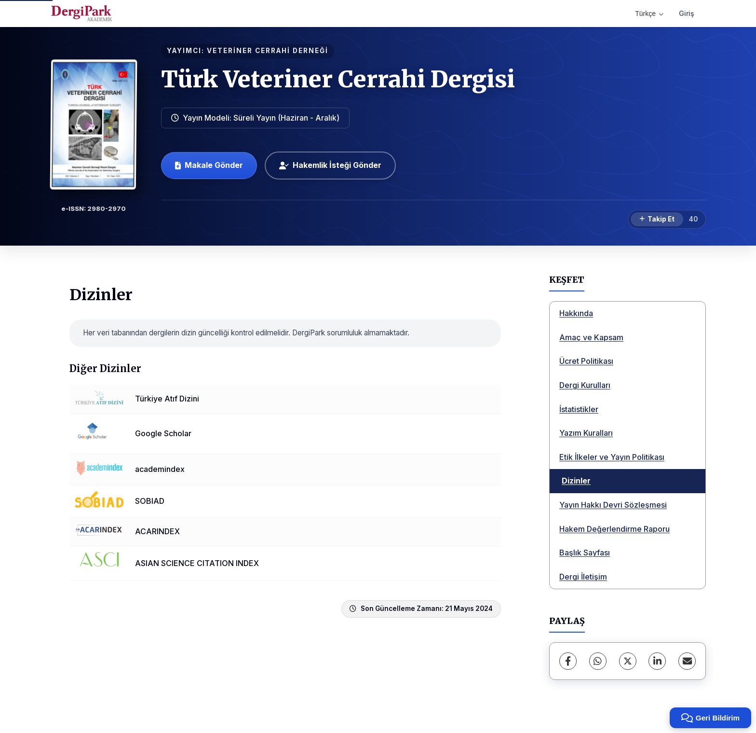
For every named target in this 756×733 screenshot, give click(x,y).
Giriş (686, 13)
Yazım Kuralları (586, 433)
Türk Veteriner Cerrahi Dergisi (338, 79)
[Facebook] (568, 661)
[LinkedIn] (657, 661)
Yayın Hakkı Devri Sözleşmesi (613, 505)
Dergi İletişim (583, 576)
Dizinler (576, 480)
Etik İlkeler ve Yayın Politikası (611, 457)
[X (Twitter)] (627, 661)
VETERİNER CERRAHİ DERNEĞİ (267, 51)
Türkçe (649, 13)
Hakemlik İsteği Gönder (330, 165)
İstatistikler (578, 409)
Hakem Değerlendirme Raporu (614, 529)
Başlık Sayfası (584, 552)
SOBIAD (149, 501)
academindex (160, 469)
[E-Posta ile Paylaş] (687, 661)
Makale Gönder (209, 165)
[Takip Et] (657, 219)
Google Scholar (163, 433)
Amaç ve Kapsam (591, 337)
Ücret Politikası (586, 361)
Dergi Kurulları (584, 385)
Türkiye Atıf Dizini (167, 398)
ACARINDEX (157, 531)
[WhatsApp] (598, 661)
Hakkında (576, 313)
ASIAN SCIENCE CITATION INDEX (197, 563)
